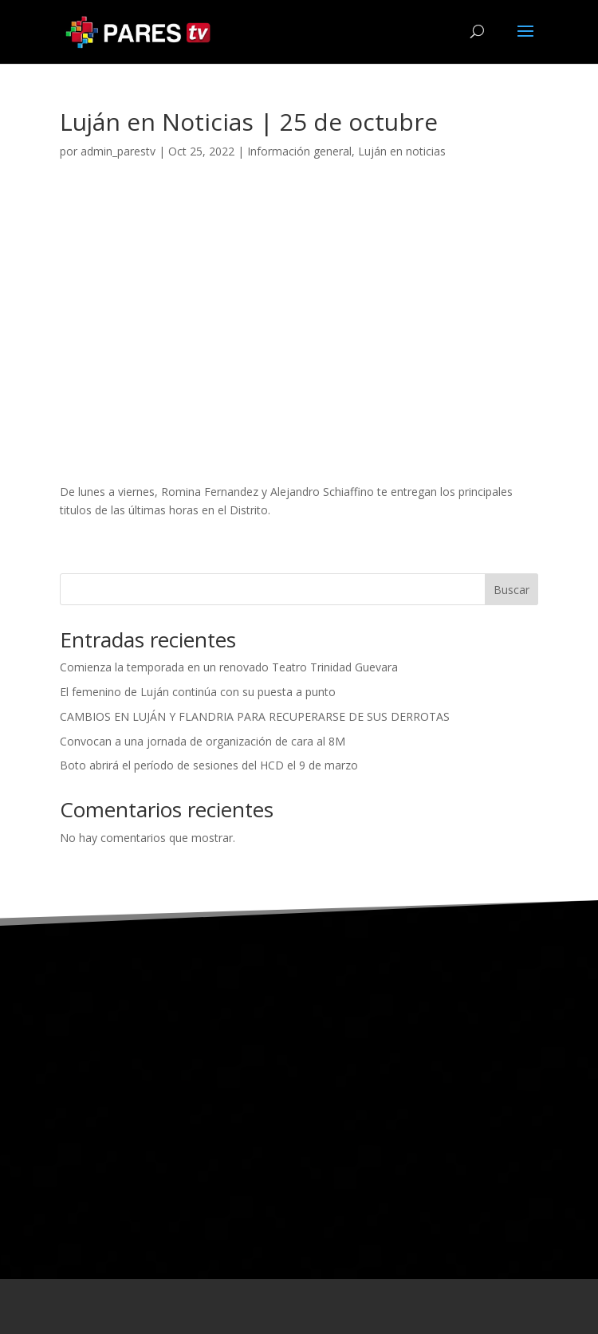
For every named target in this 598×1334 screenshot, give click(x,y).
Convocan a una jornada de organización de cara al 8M (202, 741)
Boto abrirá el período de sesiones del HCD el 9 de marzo (209, 765)
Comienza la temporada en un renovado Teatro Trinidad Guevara (229, 667)
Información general (299, 151)
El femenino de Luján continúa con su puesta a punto (198, 691)
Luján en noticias (402, 151)
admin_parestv (118, 151)
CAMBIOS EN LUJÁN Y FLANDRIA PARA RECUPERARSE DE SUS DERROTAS (255, 716)
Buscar (511, 589)
